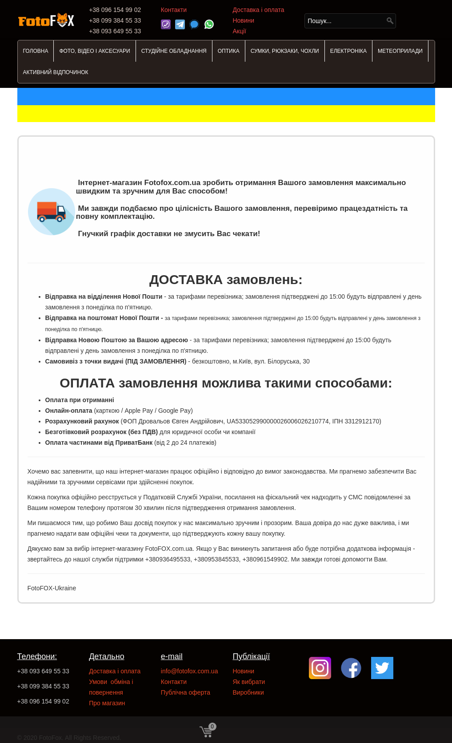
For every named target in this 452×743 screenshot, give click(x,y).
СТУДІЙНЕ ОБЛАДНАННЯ (174, 51)
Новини (243, 20)
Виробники (248, 692)
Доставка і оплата (258, 9)
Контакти (174, 9)
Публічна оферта (185, 692)
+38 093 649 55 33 (43, 671)
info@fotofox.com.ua (189, 671)
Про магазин (107, 703)
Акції (239, 31)
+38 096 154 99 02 (43, 701)
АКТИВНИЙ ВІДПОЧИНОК (55, 72)
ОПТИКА (229, 51)
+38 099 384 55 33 (43, 686)
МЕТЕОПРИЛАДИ (400, 51)
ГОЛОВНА (35, 51)
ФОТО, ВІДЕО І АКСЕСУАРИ (94, 51)
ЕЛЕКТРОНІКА (348, 51)
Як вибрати (248, 681)
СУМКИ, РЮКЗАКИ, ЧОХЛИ (285, 51)
